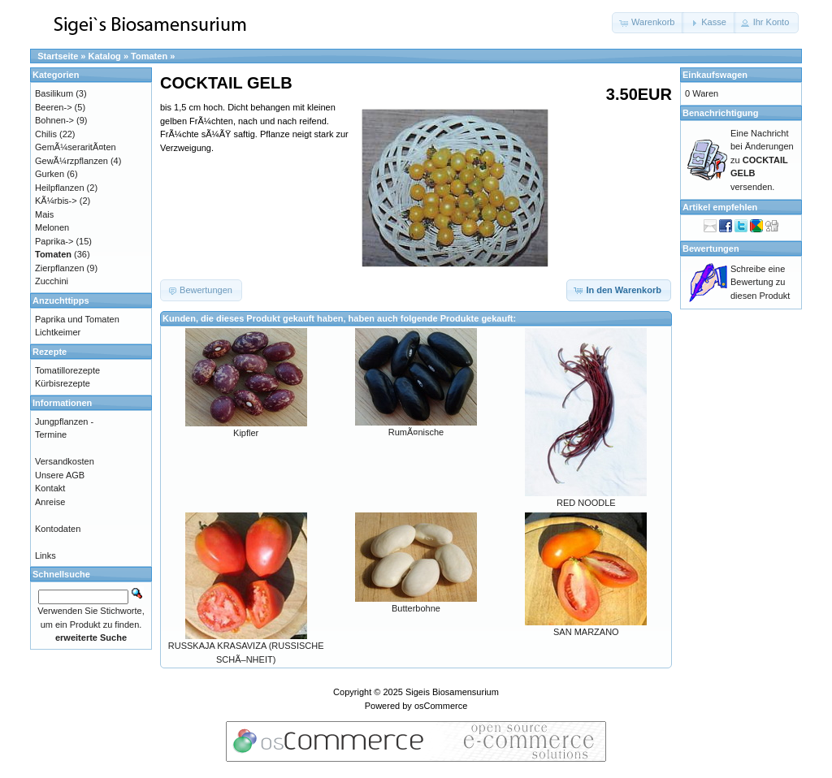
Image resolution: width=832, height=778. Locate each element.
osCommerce (440, 706)
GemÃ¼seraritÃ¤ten (75, 147)
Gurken (49, 174)
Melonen (52, 227)
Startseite (57, 56)
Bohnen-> (54, 120)
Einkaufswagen (715, 75)
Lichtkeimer (57, 332)
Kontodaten (57, 529)
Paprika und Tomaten (77, 319)
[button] (648, 22)
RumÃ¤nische (416, 432)
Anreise (50, 502)
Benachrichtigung (720, 113)
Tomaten (149, 56)
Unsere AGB (59, 475)
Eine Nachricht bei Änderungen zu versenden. (762, 160)
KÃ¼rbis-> (56, 200)
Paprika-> (54, 241)
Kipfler (245, 433)
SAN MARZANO (586, 632)
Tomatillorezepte (67, 370)
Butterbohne (416, 608)
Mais (44, 214)
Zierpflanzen (59, 268)
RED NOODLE (586, 503)
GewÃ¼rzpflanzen (71, 161)
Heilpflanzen (59, 187)
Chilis (46, 134)
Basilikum (54, 93)
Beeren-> (53, 107)
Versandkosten (64, 461)
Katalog (105, 56)
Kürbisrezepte (62, 383)
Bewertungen (710, 248)
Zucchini (51, 281)
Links (45, 555)
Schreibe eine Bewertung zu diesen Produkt (760, 282)
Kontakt (50, 488)
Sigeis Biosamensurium (452, 692)
